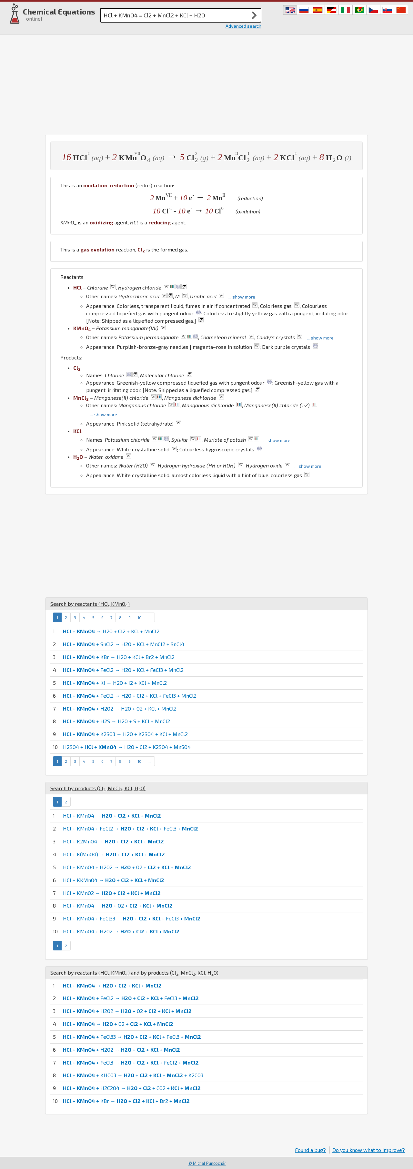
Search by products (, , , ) (98, 788)
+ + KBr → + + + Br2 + (126, 1101)
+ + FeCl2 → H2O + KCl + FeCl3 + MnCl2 (123, 670)
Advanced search (243, 26)
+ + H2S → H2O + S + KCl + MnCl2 (116, 721)
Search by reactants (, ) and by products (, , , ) (134, 972)
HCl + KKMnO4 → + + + (113, 880)
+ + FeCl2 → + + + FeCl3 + (131, 998)
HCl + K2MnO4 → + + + (113, 841)
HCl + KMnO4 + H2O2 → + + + (121, 931)
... (149, 617)
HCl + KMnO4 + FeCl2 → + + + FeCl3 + (130, 828)
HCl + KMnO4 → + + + (112, 815)
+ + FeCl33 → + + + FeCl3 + (132, 1037)
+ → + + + (112, 985)
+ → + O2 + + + (118, 1024)
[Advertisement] (206, 83)
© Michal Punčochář (207, 1163)
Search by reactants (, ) (90, 604)
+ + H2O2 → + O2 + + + (127, 1011)
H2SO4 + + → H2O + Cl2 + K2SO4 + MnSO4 (127, 747)
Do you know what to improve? (368, 1150)
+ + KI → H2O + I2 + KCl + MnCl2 (115, 683)
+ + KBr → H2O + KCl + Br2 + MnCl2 (119, 657)
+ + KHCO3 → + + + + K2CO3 (133, 1075)
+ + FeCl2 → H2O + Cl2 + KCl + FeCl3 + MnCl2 (129, 696)
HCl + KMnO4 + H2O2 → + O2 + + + (127, 867)
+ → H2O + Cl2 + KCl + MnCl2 (111, 631)
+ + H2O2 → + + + (121, 1049)
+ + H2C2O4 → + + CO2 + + (132, 1088)
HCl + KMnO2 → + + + (112, 893)
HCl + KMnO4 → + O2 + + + (118, 905)
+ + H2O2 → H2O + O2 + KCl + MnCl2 (119, 708)
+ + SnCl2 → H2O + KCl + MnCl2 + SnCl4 (123, 644)
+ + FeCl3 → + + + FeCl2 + (131, 1062)
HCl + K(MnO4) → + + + (114, 854)
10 (139, 617)
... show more (241, 297)
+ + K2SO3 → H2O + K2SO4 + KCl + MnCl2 (125, 734)
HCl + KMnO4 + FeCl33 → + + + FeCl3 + (131, 918)
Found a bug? (310, 1150)
